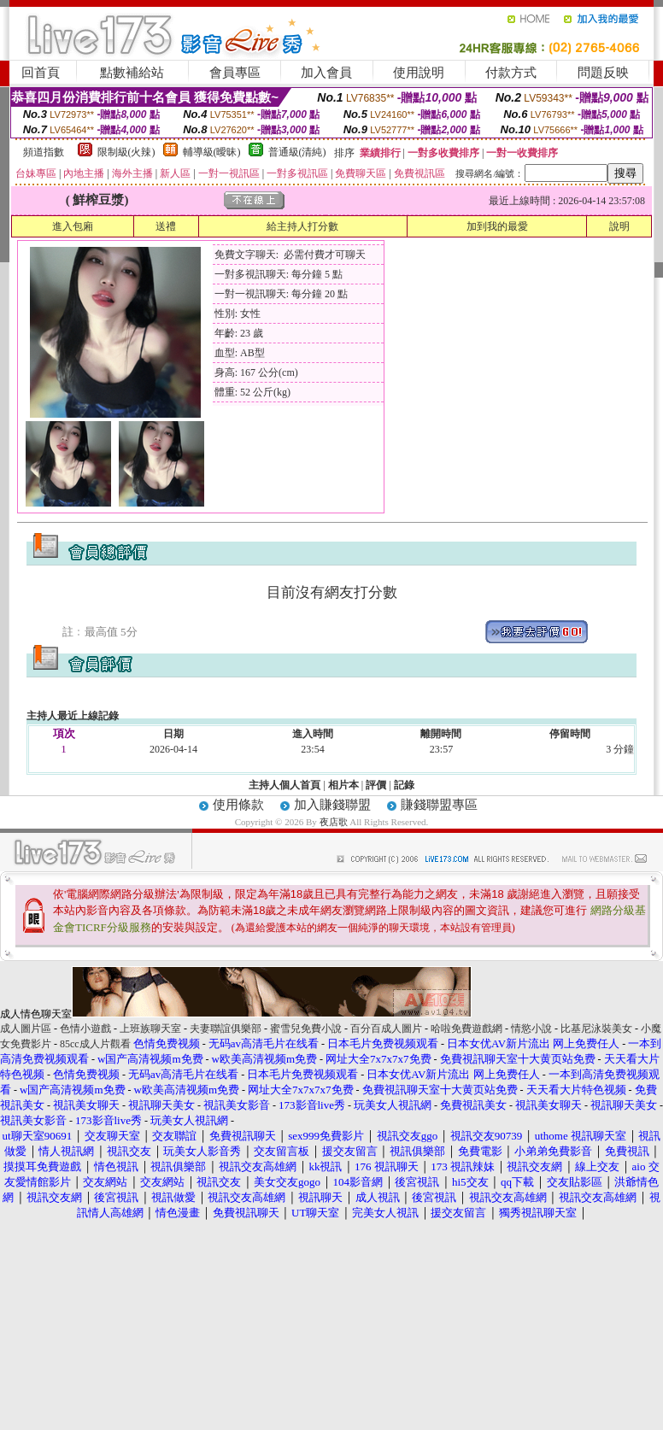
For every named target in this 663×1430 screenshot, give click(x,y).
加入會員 (326, 72)
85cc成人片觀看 (95, 1044)
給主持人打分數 (302, 226)
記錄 (404, 785)
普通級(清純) (297, 152)
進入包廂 (72, 226)
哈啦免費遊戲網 (466, 1028)
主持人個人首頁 (284, 785)
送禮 (165, 226)
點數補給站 (132, 72)
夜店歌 (334, 822)
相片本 (343, 785)
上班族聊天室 (150, 1028)
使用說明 (418, 72)
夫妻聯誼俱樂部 (225, 1028)
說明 (619, 226)
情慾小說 (531, 1028)
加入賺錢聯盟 (332, 805)
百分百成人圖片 (386, 1028)
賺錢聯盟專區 (439, 805)
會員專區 (235, 72)
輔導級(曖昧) (212, 152)
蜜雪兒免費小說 (306, 1028)
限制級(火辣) (126, 152)
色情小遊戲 (85, 1028)
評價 (376, 785)
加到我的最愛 (497, 226)
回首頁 (40, 72)
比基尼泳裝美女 (596, 1028)
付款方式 (511, 72)
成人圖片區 (25, 1028)
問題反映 (603, 72)
